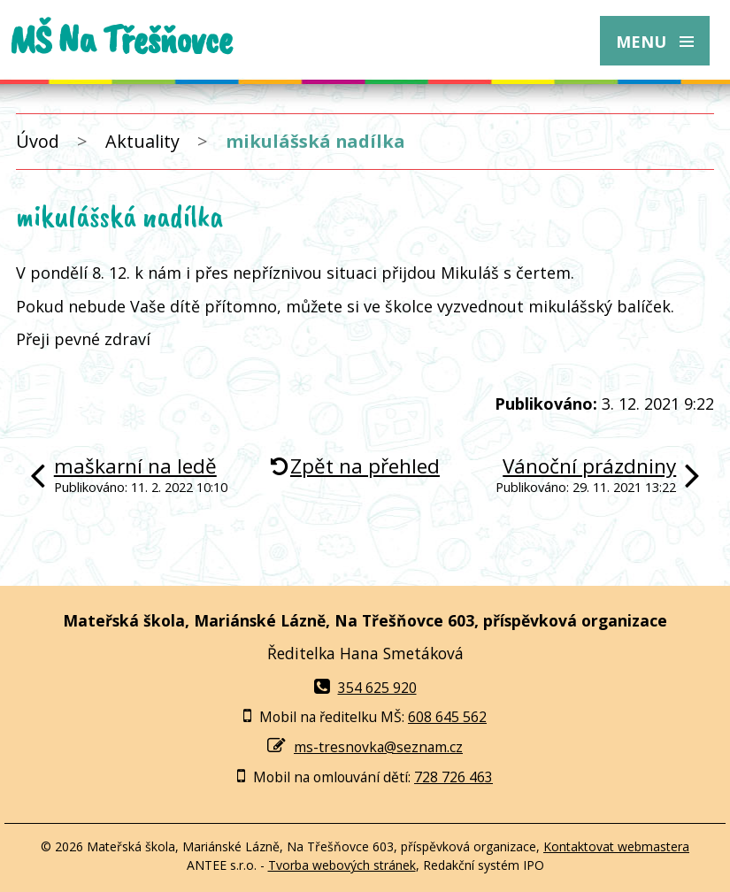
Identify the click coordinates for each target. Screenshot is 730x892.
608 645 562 (447, 717)
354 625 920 (365, 687)
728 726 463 (453, 777)
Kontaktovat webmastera (616, 846)
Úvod (37, 141)
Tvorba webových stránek (342, 865)
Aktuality (142, 141)
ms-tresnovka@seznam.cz (378, 747)
